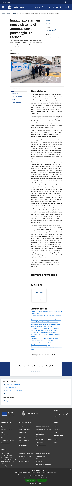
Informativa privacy (41, 459)
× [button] (70, 469)
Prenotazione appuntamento (26, 453)
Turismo (21, 443)
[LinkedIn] (56, 7)
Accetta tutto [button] (30, 480)
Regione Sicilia (6, 2)
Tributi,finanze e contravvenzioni (40, 433)
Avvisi (55, 432)
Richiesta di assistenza (24, 461)
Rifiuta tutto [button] (42, 480)
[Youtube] (49, 7)
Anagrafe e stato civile (24, 427)
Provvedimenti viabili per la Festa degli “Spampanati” (45, 328)
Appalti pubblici (22, 437)
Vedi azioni (49, 24)
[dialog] (36, 477)
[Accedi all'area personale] (66, 2)
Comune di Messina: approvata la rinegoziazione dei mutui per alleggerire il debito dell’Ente (45, 325)
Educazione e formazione (42, 427)
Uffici (2, 432)
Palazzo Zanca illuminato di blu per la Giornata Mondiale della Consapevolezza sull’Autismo (44, 331)
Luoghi (55, 439)
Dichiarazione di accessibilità (43, 464)
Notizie (56, 427)
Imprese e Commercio (24, 435)
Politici (2, 437)
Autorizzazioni (39, 442)
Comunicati (15, 13)
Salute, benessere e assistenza (44, 439)
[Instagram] (52, 7)
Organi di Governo (5, 427)
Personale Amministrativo (7, 440)
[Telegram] (60, 7)
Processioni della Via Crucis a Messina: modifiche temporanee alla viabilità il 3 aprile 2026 (44, 340)
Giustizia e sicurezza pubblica (43, 429)
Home (3, 13)
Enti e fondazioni (5, 435)
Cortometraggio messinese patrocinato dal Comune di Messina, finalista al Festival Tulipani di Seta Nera (46, 321)
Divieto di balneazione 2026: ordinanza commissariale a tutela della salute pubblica (46, 317)
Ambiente (38, 437)
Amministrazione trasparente (43, 453)
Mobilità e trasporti (23, 445)
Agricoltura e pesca (41, 445)
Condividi (49, 21)
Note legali (39, 461)
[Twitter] (45, 7)
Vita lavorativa (22, 432)
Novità (8, 13)
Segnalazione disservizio (25, 456)
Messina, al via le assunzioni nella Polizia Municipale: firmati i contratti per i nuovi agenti (45, 344)
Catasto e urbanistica (24, 440)
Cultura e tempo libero (24, 429)
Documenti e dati (5, 443)
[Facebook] (41, 7)
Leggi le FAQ (22, 459)
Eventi (55, 442)
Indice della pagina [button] (16, 89)
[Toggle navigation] (3, 7)
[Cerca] (69, 7)
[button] (36, 483)
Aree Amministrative (6, 429)
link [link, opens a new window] (50, 477)
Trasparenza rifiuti (41, 456)
